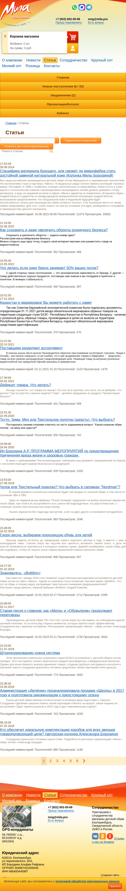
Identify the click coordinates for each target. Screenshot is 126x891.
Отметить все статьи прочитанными (26, 146)
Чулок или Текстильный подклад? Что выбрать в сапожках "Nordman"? (60, 487)
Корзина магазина (24, 36)
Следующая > (84, 761)
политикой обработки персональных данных (88, 881)
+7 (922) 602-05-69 (68, 19)
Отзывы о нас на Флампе (108, 840)
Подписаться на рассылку (81, 140)
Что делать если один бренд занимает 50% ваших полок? (49, 268)
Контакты (52, 66)
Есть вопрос (96, 22)
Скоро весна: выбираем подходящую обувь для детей (46, 535)
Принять (115, 886)
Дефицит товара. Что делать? (25, 385)
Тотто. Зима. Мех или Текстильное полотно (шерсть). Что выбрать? (57, 420)
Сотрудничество (73, 60)
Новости (33, 60)
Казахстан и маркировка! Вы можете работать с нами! (46, 303)
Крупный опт (102, 60)
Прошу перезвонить (69, 22)
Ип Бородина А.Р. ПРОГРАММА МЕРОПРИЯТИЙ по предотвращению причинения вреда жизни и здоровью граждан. (59, 453)
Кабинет (63, 113)
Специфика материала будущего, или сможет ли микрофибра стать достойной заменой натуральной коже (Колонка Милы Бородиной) (57, 173)
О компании (12, 60)
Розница (33, 66)
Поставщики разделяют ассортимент (31, 348)
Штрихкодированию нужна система (30, 653)
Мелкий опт (12, 66)
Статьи (50, 60)
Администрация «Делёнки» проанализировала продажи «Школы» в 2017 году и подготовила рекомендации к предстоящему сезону (62, 693)
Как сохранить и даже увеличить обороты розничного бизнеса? (54, 230)
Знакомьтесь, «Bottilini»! (20, 573)
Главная (63, 77)
